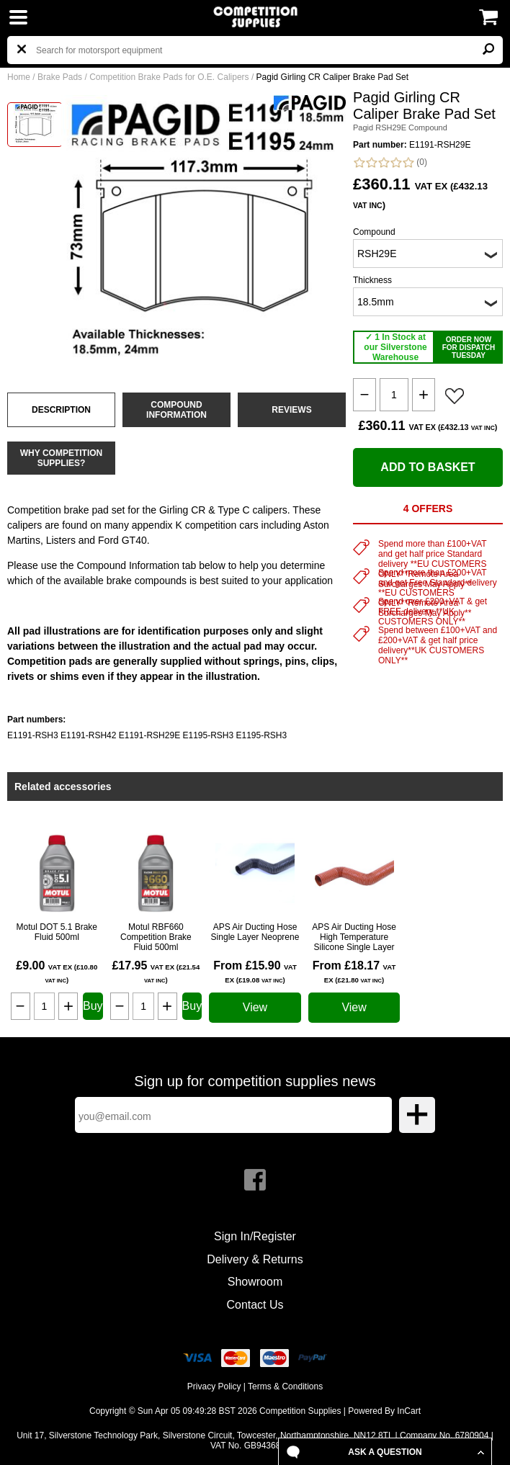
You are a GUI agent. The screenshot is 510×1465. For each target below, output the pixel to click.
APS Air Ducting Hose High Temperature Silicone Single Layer (354, 937)
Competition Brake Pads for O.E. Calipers (169, 77)
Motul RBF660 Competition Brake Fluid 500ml (156, 937)
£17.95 (156, 971)
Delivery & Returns (255, 1259)
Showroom (255, 1282)
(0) (390, 162)
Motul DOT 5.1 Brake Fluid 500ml (57, 932)
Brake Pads (59, 77)
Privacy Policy (214, 1386)
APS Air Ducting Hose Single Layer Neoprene (255, 932)
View (255, 1007)
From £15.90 (255, 971)
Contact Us (254, 1305)
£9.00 (56, 971)
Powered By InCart (384, 1411)
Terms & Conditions (285, 1386)
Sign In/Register (255, 1236)
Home (18, 77)
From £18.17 (354, 971)
